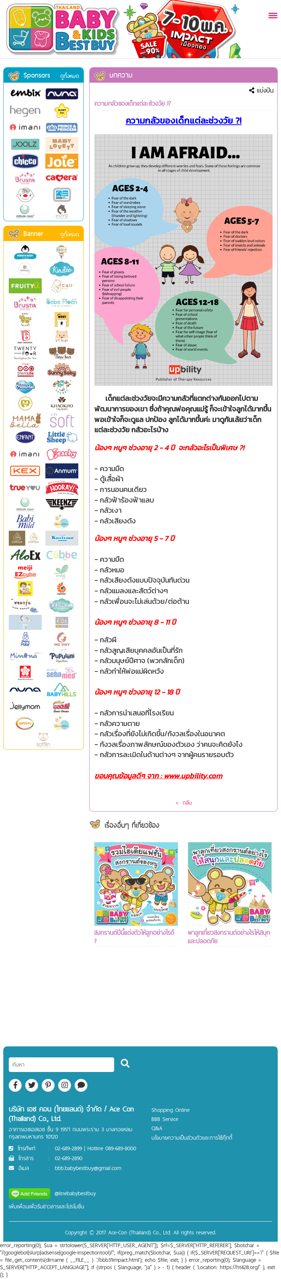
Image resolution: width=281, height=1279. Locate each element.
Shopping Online (170, 1109)
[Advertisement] (136, 1009)
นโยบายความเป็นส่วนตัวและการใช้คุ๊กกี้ (191, 1137)
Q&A (156, 1128)
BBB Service (164, 1119)
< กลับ (184, 802)
